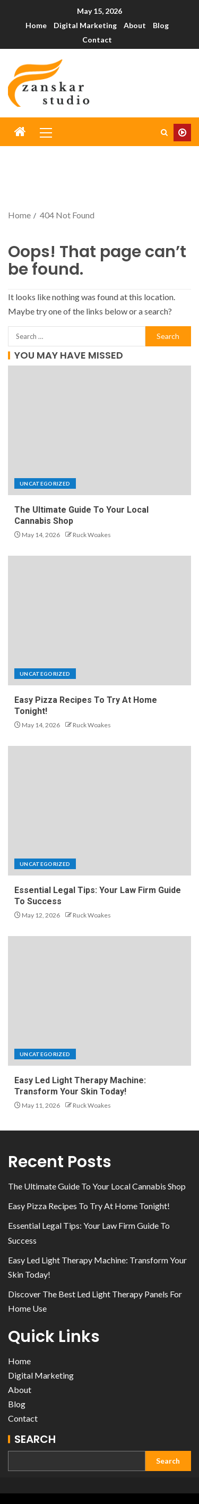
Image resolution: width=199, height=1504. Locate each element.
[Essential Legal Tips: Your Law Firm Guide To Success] (99, 811)
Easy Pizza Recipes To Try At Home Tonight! (89, 1206)
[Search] (164, 132)
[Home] (20, 132)
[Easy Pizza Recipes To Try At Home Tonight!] (99, 620)
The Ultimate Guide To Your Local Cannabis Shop (97, 1186)
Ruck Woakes (92, 535)
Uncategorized (45, 483)
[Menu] (45, 132)
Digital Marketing (85, 25)
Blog (161, 25)
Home (36, 25)
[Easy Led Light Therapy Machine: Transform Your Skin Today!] (99, 1001)
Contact (97, 39)
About (135, 25)
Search (35, 1439)
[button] (45, 132)
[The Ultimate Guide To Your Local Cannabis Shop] (99, 430)
